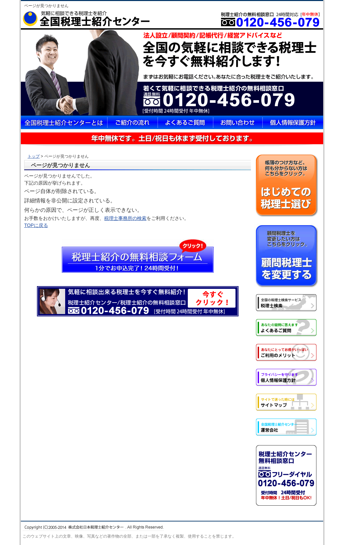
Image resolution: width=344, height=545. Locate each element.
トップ (34, 156)
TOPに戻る (36, 225)
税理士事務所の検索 (125, 218)
